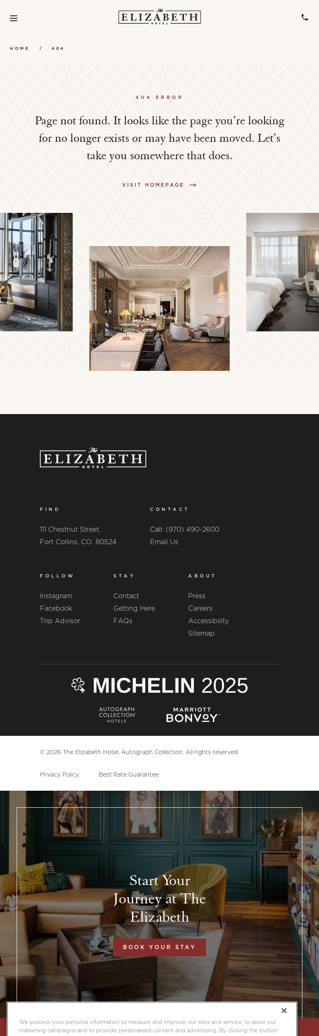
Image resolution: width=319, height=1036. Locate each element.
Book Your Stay (159, 947)
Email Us (164, 542)
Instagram (56, 596)
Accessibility (208, 621)
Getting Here (134, 608)
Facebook (56, 608)
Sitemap (201, 633)
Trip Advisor (60, 621)
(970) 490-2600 (192, 529)
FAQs (123, 621)
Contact (126, 596)
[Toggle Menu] (13, 18)
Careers (200, 608)
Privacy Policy (59, 774)
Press (197, 596)
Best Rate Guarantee (129, 774)
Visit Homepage (153, 185)
